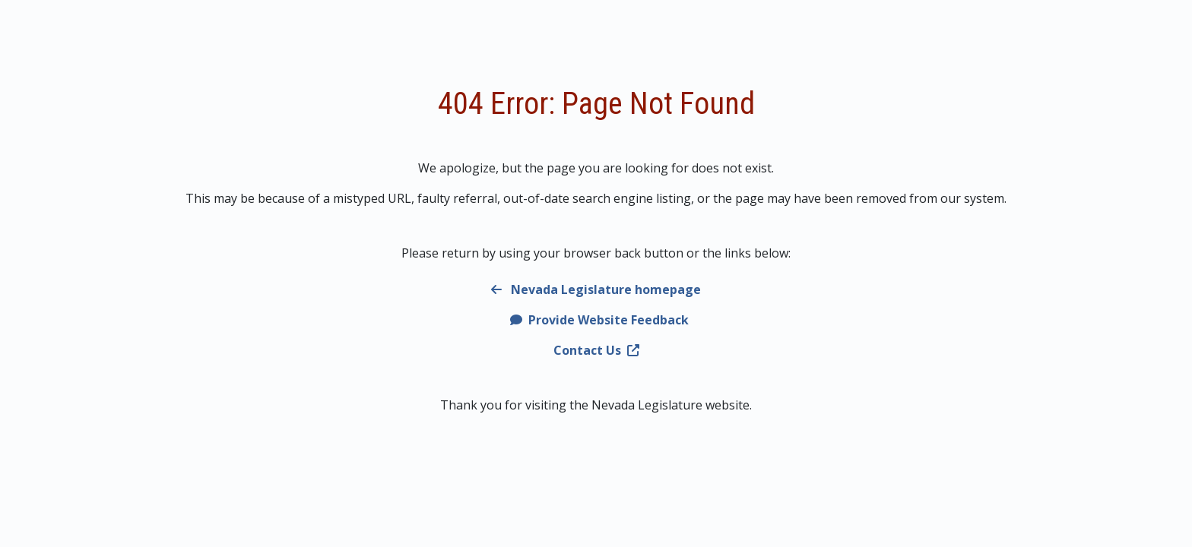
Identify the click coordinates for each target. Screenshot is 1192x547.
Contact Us (596, 350)
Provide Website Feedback (599, 319)
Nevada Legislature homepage (596, 289)
